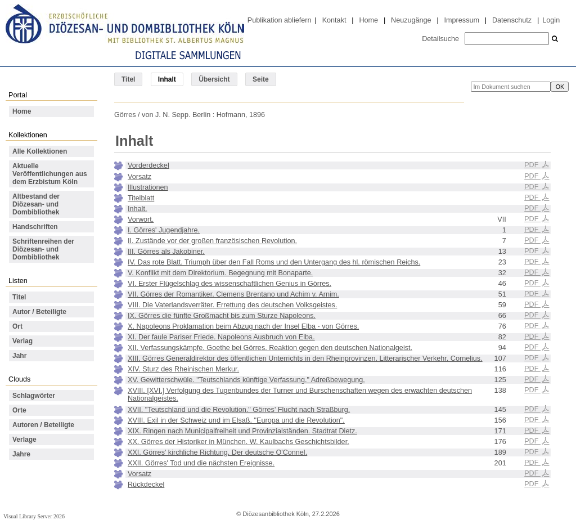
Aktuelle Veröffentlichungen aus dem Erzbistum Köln (49, 174)
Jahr (19, 356)
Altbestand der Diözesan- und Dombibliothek (36, 204)
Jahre (21, 454)
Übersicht (214, 79)
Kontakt (334, 20)
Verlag (22, 341)
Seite (261, 79)
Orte (19, 410)
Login (551, 20)
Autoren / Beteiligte (43, 425)
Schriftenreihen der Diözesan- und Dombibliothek (43, 249)
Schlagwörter (33, 396)
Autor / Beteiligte (39, 312)
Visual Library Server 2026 (34, 516)
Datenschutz (512, 20)
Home (368, 20)
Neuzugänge (411, 20)
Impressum (461, 20)
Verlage (24, 439)
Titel (128, 79)
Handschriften (35, 227)
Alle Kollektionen (39, 151)
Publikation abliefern (280, 20)
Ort (17, 326)
